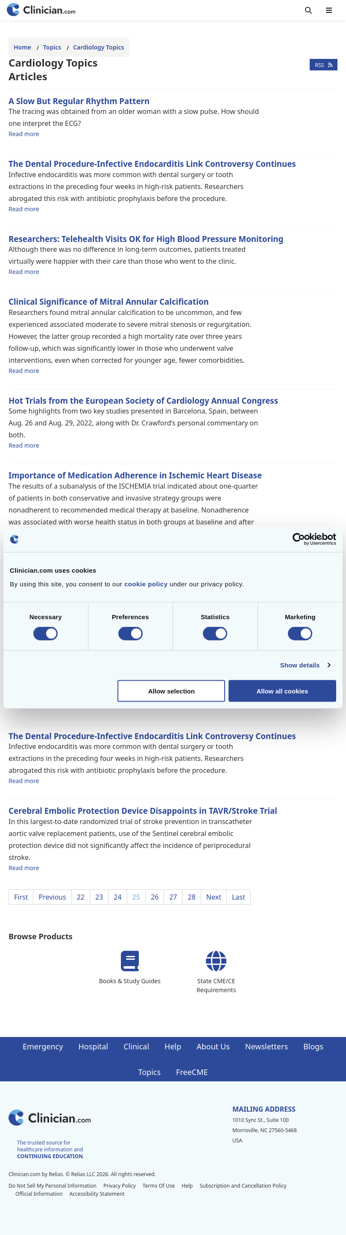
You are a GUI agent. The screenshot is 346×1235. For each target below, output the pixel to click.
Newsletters (266, 1046)
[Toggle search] (308, 10)
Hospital (93, 1046)
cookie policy (146, 583)
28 (192, 897)
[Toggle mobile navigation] (329, 10)
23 (99, 897)
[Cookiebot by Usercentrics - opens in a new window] (298, 539)
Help (172, 1046)
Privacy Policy (119, 1185)
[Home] (41, 10)
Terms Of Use (159, 1185)
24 (117, 897)
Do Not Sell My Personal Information (53, 1185)
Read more (24, 133)
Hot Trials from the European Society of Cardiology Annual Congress (143, 400)
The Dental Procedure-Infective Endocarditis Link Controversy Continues (152, 163)
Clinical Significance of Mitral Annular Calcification (109, 301)
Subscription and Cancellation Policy (242, 1185)
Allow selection (171, 690)
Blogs (313, 1046)
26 (154, 897)
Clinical (136, 1046)
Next (213, 897)
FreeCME (192, 1072)
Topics (52, 47)
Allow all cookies (282, 690)
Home (22, 47)
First (21, 897)
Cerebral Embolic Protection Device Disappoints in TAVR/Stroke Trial (143, 810)
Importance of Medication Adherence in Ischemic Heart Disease (135, 475)
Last (238, 897)
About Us (213, 1046)
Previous (52, 897)
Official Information (38, 1193)
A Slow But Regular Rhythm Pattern (79, 101)
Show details (300, 665)
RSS (323, 64)
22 (81, 897)
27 (173, 897)
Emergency (43, 1046)
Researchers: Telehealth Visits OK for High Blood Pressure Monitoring (146, 238)
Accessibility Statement (96, 1193)
